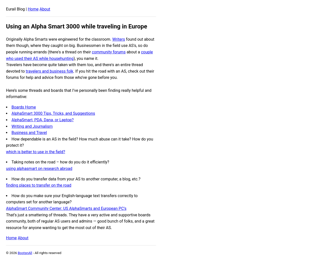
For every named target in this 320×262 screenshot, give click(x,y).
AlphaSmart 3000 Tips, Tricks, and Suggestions (53, 113)
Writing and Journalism (32, 126)
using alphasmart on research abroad (39, 168)
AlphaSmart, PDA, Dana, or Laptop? (43, 120)
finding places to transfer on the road (38, 185)
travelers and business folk (49, 71)
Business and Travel (29, 132)
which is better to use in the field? (35, 151)
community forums (109, 52)
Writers (118, 39)
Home (33, 9)
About (45, 9)
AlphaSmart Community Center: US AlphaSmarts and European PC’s (66, 208)
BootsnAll (25, 253)
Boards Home (24, 107)
